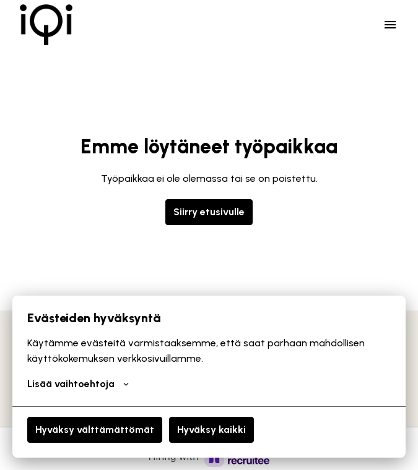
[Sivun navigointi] (390, 24)
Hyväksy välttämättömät (94, 429)
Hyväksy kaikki (211, 429)
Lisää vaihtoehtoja (78, 384)
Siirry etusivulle (209, 212)
